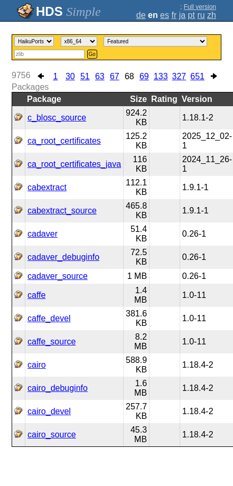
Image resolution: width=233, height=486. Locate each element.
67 (114, 76)
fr (173, 15)
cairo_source (51, 434)
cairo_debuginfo (57, 388)
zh (211, 15)
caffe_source (51, 341)
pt (191, 15)
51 (85, 76)
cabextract (47, 187)
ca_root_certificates (64, 140)
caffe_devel (49, 318)
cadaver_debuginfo (63, 257)
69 (144, 76)
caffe (36, 295)
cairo (36, 364)
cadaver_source (57, 276)
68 (129, 76)
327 (179, 76)
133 (161, 76)
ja (182, 15)
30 (70, 76)
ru (200, 15)
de (141, 15)
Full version (200, 7)
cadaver (42, 233)
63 (100, 76)
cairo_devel (49, 411)
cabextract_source (62, 210)
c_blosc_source (56, 117)
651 (197, 76)
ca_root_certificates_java (74, 164)
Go (92, 54)
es (164, 15)
